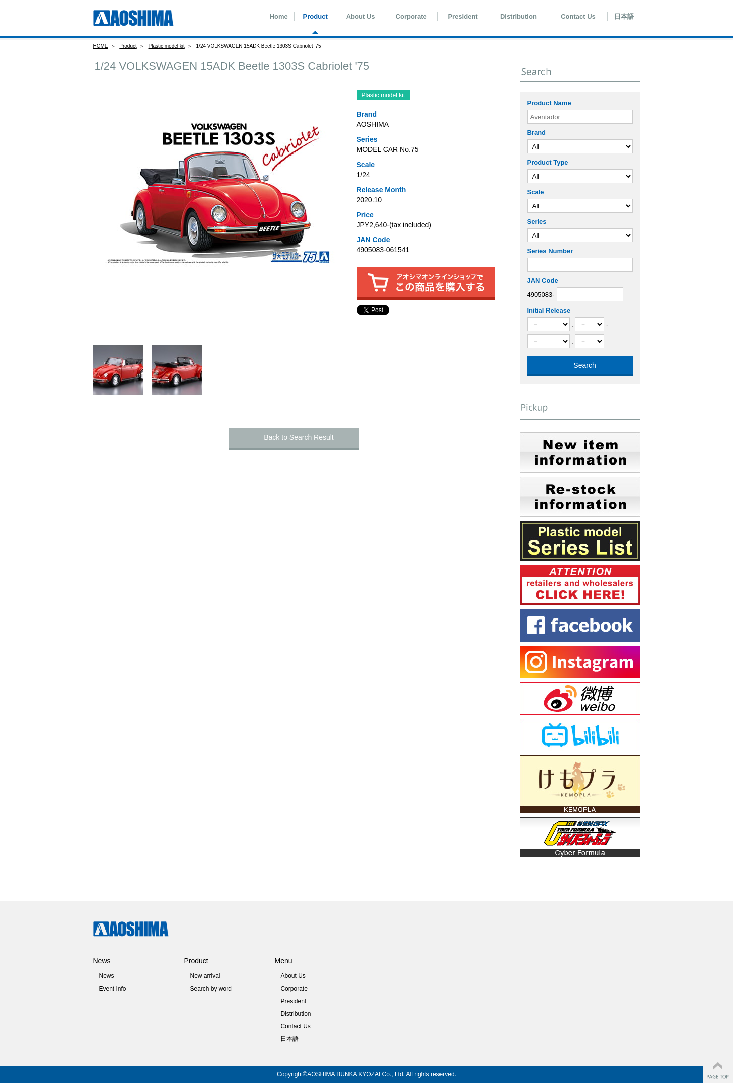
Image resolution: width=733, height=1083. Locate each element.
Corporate (411, 16)
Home (279, 16)
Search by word (210, 988)
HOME (100, 46)
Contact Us (578, 16)
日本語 (624, 16)
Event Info (112, 988)
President (462, 16)
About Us (360, 16)
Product (315, 16)
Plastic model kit (167, 46)
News (106, 975)
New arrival (205, 975)
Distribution (518, 16)
